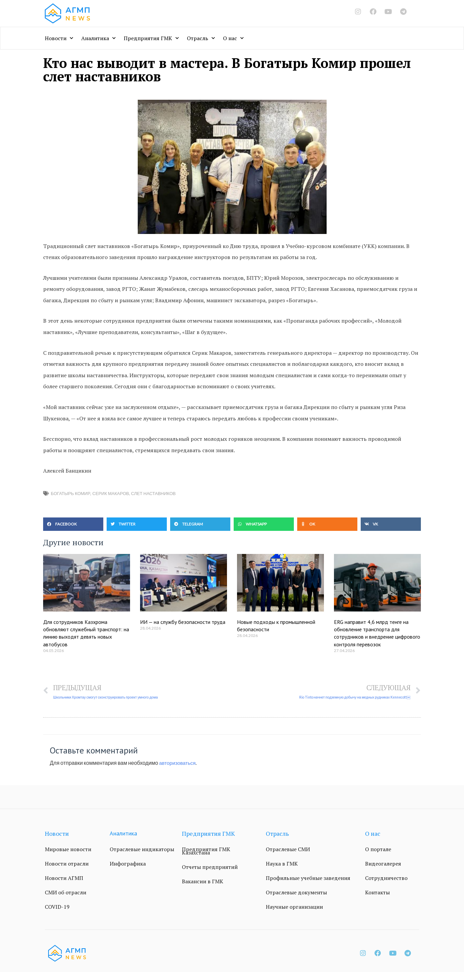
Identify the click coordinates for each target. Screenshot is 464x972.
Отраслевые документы (296, 892)
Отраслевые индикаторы (142, 849)
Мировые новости (68, 849)
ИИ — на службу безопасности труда (182, 622)
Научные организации (294, 907)
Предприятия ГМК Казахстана (206, 851)
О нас (233, 38)
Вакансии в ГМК (202, 881)
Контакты (377, 892)
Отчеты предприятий (210, 867)
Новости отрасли (67, 864)
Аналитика (98, 38)
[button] (73, 524)
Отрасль (201, 38)
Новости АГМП (64, 878)
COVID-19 (57, 907)
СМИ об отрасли (65, 892)
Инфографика (128, 864)
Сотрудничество (386, 878)
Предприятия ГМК (151, 38)
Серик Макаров (110, 493)
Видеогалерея (383, 864)
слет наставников (153, 493)
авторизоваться (178, 763)
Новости (59, 38)
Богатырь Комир (70, 493)
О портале (378, 849)
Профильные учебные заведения (308, 878)
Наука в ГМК (282, 864)
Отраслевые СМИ (288, 849)
